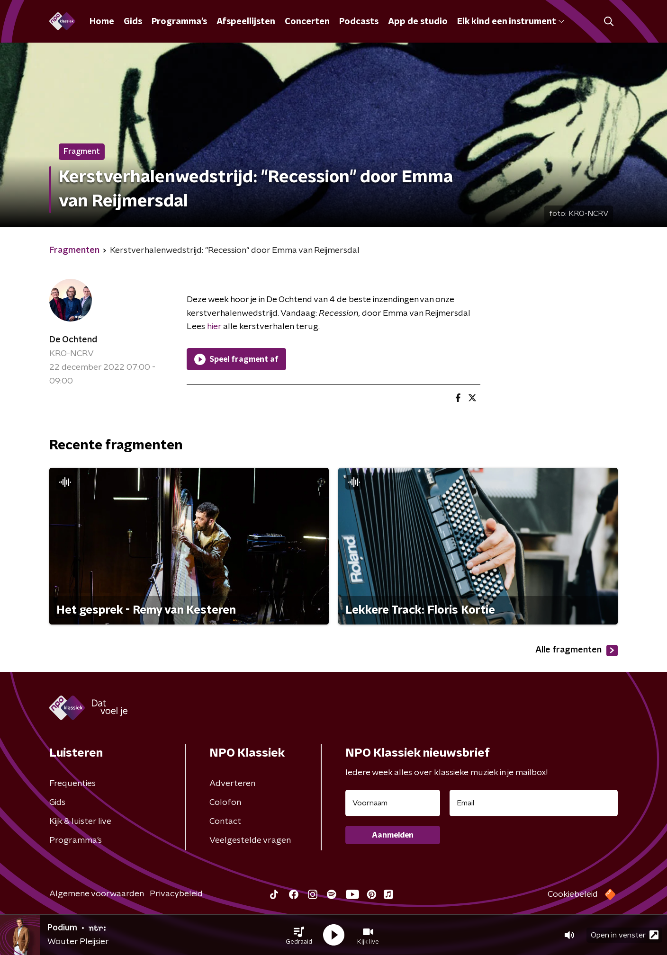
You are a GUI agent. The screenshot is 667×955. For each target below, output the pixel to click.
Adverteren (232, 783)
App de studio (418, 22)
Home (102, 22)
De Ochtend (73, 340)
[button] (299, 935)
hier (213, 326)
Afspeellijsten (245, 22)
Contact (225, 821)
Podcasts (359, 22)
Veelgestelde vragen (250, 840)
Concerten (307, 22)
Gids (133, 22)
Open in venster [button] (624, 934)
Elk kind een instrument (510, 22)
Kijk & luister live (80, 821)
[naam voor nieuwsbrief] (392, 803)
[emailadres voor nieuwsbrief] (534, 803)
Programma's (179, 22)
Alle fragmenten (576, 650)
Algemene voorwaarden (96, 894)
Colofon (225, 802)
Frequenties (72, 783)
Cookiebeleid (573, 894)
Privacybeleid (176, 894)
